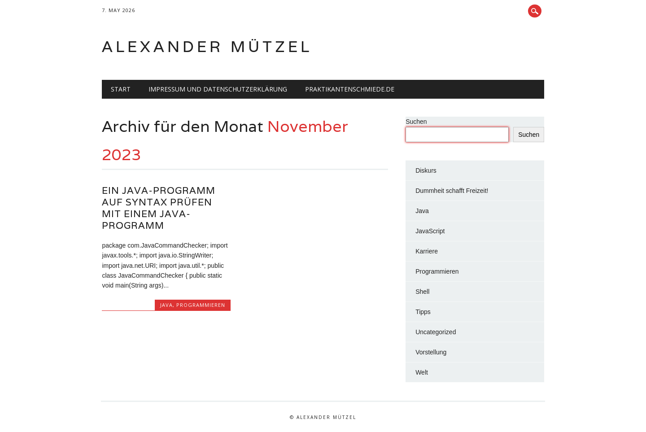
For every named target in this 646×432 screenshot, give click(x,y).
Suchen (416, 121)
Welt (421, 372)
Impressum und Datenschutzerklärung (217, 89)
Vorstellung (430, 352)
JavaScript (430, 231)
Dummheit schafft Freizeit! (451, 190)
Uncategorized (435, 332)
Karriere (426, 251)
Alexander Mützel (207, 46)
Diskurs (425, 170)
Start (121, 89)
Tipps (423, 311)
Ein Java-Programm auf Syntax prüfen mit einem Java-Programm (158, 207)
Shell (422, 291)
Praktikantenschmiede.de (349, 89)
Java (166, 304)
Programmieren (200, 304)
